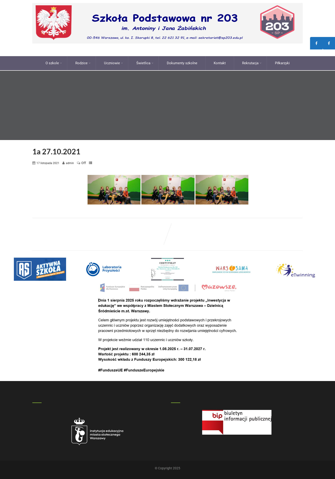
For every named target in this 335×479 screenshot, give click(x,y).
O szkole (54, 62)
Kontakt (220, 62)
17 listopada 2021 (48, 161)
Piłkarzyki (282, 62)
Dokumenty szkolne (182, 62)
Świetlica (144, 62)
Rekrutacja (252, 62)
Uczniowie (113, 62)
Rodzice (83, 62)
